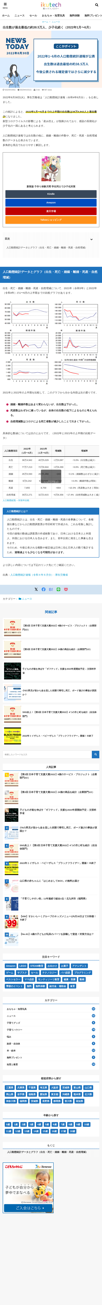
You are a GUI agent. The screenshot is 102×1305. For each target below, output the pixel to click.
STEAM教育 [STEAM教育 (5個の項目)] (36, 966)
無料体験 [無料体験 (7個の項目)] (40, 986)
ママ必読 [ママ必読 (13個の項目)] (29, 979)
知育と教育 (12, 1064)
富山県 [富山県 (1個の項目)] (77, 1087)
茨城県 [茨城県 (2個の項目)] (34, 1101)
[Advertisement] (28, 1241)
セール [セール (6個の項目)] (34, 972)
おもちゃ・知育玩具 (53, 15)
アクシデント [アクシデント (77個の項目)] (79, 966)
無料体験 (75, 15)
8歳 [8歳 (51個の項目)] (70, 1124)
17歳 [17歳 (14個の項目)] (63, 1131)
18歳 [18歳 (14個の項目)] (72, 1131)
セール (33, 15)
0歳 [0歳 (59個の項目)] (8, 1124)
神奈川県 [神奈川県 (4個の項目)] (11, 1101)
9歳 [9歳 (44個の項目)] (78, 1124)
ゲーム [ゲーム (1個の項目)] (9, 972)
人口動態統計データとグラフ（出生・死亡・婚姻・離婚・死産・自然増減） (46, 247)
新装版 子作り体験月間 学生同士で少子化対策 (51, 186)
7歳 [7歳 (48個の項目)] (62, 1124)
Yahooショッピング (51, 219)
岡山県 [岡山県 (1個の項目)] (9, 1094)
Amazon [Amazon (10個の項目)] (10, 966)
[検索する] (95, 754)
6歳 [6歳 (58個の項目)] (55, 1124)
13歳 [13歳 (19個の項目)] (27, 1131)
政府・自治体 (13, 1043)
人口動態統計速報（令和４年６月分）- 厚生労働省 (39, 574)
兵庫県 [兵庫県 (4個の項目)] (20, 1087)
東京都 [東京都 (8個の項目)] (54, 1094)
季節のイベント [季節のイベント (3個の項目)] (14, 986)
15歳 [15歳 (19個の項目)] (45, 1131)
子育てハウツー (14, 1030)
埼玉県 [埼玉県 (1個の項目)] (43, 1087)
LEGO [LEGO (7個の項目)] (23, 966)
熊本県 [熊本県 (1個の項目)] (77, 1094)
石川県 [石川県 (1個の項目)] (88, 1094)
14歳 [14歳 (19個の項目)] (36, 1131)
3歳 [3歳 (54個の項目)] (31, 1124)
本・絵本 (11, 1050)
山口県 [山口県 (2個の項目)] (88, 1087)
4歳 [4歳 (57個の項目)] (39, 1124)
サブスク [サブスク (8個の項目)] (22, 972)
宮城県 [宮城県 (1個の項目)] (65, 1087)
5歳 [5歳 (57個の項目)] (47, 1124)
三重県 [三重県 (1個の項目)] (9, 1087)
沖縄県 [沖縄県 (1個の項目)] (65, 1094)
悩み (9, 1037)
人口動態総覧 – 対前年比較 (16, 500)
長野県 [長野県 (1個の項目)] (45, 1101)
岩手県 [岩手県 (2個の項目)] (20, 1094)
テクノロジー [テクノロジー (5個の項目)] (49, 972)
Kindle (51, 194)
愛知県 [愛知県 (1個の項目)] (43, 1094)
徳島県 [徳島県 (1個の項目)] (32, 1094)
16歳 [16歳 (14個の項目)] (54, 1131)
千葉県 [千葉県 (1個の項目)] (32, 1087)
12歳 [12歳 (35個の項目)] (17, 1131)
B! (51, 589)
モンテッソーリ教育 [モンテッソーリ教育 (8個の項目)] (48, 979)
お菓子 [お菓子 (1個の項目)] (64, 966)
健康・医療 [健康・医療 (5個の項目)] (70, 979)
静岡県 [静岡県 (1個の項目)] (57, 1101)
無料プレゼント (14, 1057)
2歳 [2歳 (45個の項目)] (23, 1124)
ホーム (6, 15)
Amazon (50, 202)
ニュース (19, 15)
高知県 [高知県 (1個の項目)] (79, 1101)
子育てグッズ (13, 1023)
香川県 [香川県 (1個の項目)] (68, 1101)
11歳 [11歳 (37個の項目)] (8, 1131)
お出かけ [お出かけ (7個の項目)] (52, 966)
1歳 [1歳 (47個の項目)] (16, 1124)
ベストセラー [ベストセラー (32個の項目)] (13, 979)
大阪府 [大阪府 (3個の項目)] (54, 1087)
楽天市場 (51, 211)
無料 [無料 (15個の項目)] (29, 986)
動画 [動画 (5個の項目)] (82, 979)
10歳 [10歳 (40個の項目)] (86, 1124)
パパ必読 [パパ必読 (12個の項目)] (65, 972)
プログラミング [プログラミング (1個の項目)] (82, 972)
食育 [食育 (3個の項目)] (72, 986)
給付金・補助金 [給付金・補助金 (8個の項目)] (57, 986)
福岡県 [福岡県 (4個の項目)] (23, 1101)
